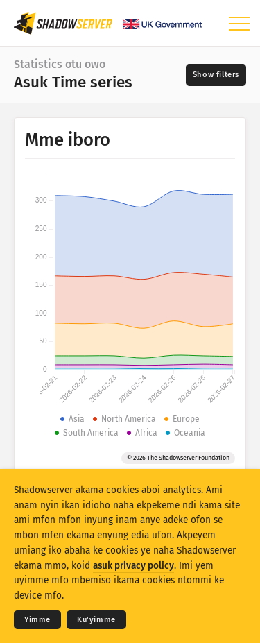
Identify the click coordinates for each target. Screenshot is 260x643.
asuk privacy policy (133, 566)
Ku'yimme (96, 619)
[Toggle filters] (216, 75)
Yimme (37, 619)
